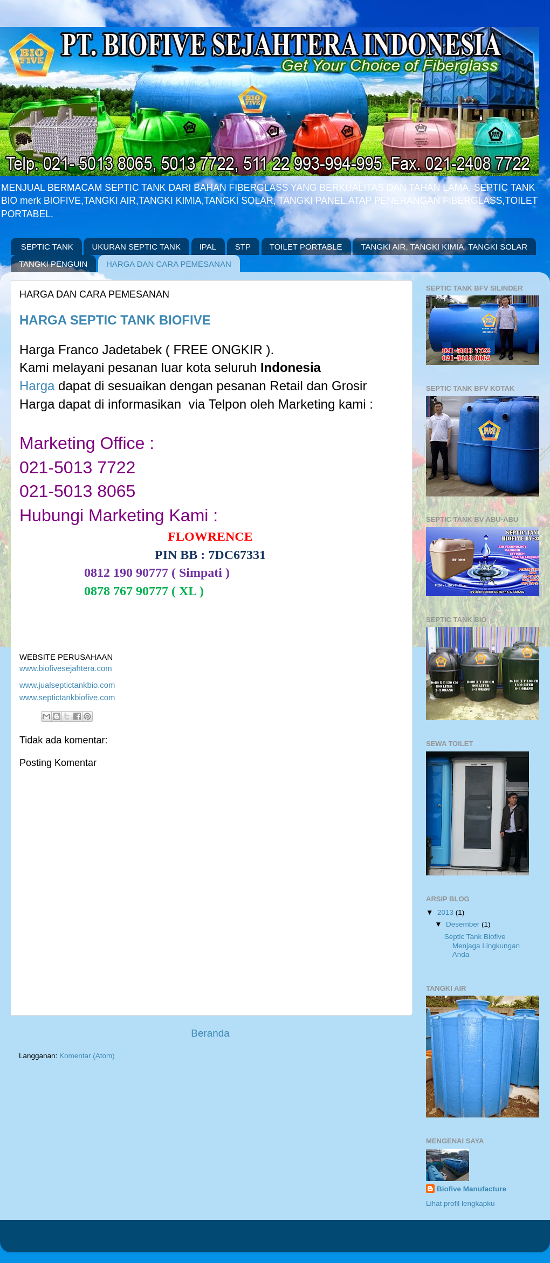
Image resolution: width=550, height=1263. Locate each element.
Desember (464, 924)
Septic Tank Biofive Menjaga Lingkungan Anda (482, 945)
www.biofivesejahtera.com (65, 668)
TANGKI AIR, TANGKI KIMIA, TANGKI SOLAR (444, 246)
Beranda (210, 1033)
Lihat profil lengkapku (460, 1203)
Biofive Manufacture (471, 1189)
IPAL (208, 246)
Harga (36, 385)
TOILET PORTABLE (306, 246)
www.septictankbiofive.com (67, 697)
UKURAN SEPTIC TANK (136, 246)
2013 (446, 912)
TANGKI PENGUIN (53, 263)
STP (243, 246)
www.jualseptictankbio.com (68, 685)
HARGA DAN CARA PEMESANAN (168, 263)
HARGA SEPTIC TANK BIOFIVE (115, 320)
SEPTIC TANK (47, 246)
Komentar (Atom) (87, 1056)
